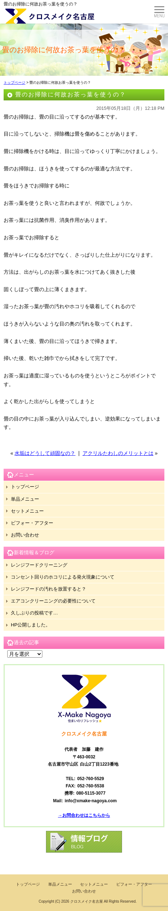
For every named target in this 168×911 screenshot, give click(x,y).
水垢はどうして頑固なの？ (44, 453)
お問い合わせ (25, 535)
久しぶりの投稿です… (34, 613)
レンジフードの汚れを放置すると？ (48, 589)
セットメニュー (27, 511)
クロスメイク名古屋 (86, 901)
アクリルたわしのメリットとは (118, 453)
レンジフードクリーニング (39, 565)
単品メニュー (25, 499)
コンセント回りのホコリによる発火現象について (62, 577)
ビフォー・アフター (32, 523)
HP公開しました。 (30, 625)
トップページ (14, 82)
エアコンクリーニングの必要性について (53, 601)
